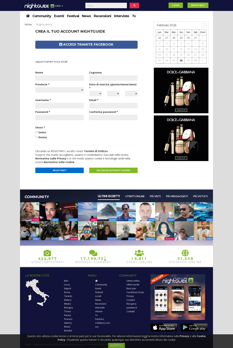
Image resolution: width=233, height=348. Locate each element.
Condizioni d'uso (135, 292)
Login (175, 5)
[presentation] (117, 133)
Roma (67, 292)
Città (57, 7)
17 (166, 54)
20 (188, 54)
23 (159, 60)
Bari (66, 280)
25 (174, 60)
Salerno (68, 322)
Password (42, 112)
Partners (99, 319)
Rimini (67, 326)
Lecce (67, 284)
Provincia (42, 84)
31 (195, 37)
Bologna (68, 307)
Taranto (68, 296)
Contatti (131, 311)
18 (174, 54)
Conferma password (103, 112)
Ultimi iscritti (109, 196)
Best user (131, 288)
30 (188, 37)
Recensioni (102, 16)
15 (203, 49)
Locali (98, 296)
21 (195, 54)
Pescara (68, 319)
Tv (134, 16)
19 (181, 54)
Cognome (95, 72)
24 (166, 60)
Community (41, 16)
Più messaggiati (177, 196)
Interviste (121, 16)
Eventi (59, 16)
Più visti (155, 196)
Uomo (42, 132)
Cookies (131, 299)
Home (28, 24)
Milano (67, 303)
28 (174, 37)
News (86, 16)
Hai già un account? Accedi (113, 170)
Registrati (198, 5)
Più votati (200, 196)
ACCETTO (116, 345)
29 (181, 37)
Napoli (67, 288)
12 (181, 49)
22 (203, 54)
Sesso (40, 127)
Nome (39, 72)
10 (166, 49)
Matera (67, 299)
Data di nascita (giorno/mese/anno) (113, 86)
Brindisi (68, 330)
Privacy (130, 296)
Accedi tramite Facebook (86, 44)
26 (159, 37)
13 (188, 49)
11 (174, 49)
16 (159, 54)
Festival (73, 16)
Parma (67, 315)
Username (43, 100)
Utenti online (134, 196)
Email (93, 100)
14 (195, 49)
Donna (42, 137)
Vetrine (98, 311)
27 (166, 37)
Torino (67, 311)
